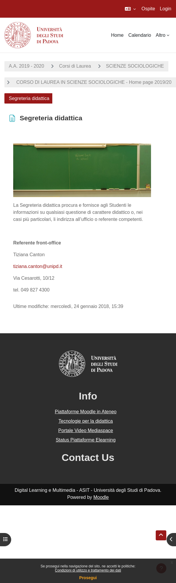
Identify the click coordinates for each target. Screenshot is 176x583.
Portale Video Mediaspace (85, 430)
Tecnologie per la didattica (85, 421)
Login (165, 8)
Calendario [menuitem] (139, 35)
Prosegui (88, 577)
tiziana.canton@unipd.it (37, 266)
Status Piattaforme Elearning (86, 439)
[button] (130, 9)
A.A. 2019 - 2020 (26, 66)
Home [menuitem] (117, 35)
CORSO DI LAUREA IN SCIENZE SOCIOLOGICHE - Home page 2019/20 (93, 82)
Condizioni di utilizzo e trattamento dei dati (88, 570)
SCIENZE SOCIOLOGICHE (135, 66)
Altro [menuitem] (160, 35)
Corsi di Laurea (75, 66)
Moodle (101, 497)
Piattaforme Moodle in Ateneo (86, 411)
